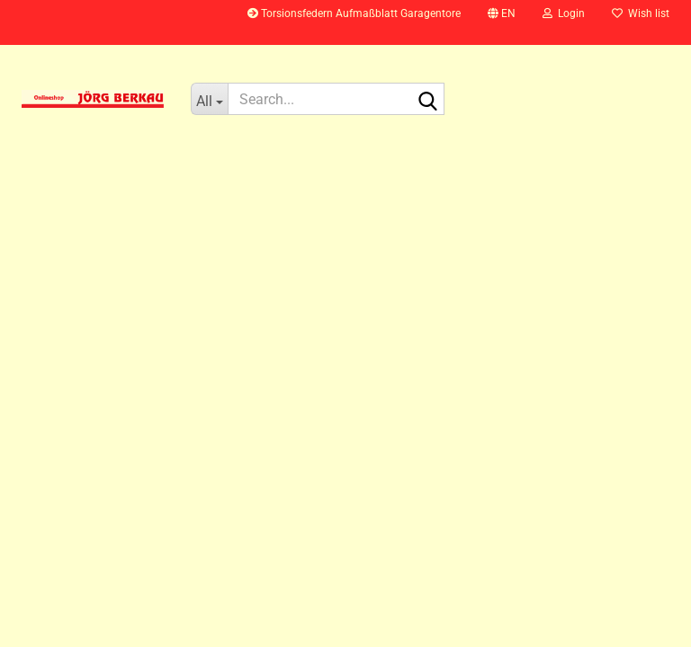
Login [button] (564, 13)
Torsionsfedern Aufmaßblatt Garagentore (354, 13)
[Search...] (209, 99)
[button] (501, 22)
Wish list (640, 13)
